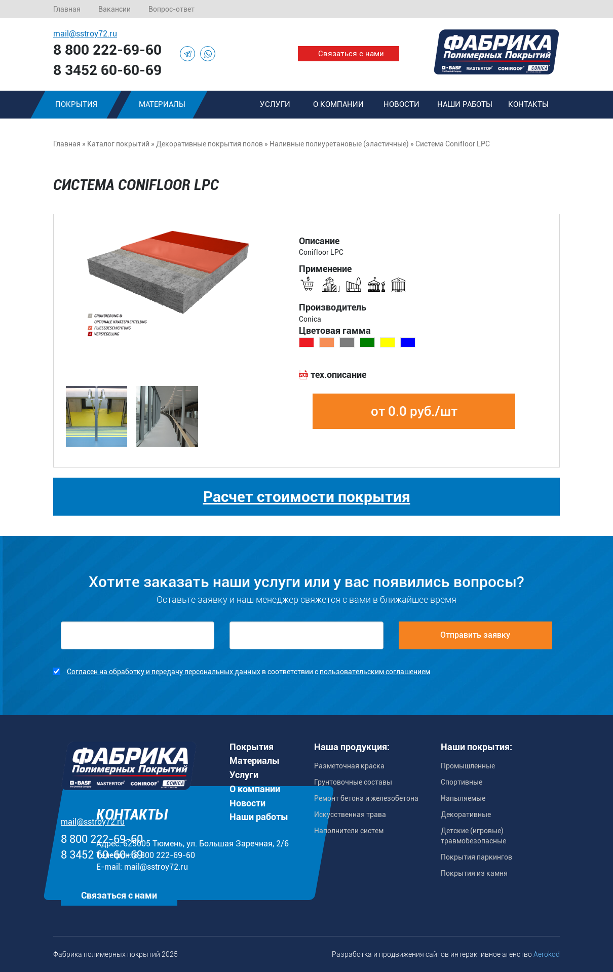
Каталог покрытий (118, 144)
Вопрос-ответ (171, 9)
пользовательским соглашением (375, 672)
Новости (401, 104)
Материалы (162, 104)
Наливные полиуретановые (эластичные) (339, 144)
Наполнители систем (349, 831)
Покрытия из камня (474, 873)
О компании (338, 104)
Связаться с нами (351, 53)
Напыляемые (463, 798)
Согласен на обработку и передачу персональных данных (163, 672)
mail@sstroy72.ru (85, 33)
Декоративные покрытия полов (209, 144)
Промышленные (468, 766)
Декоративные (466, 814)
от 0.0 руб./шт (414, 411)
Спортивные (461, 782)
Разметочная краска (349, 766)
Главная (67, 9)
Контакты (528, 104)
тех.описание (338, 374)
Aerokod (546, 954)
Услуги (275, 104)
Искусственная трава (350, 814)
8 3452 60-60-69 (107, 70)
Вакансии (114, 9)
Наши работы (464, 104)
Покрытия (76, 104)
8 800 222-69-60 (107, 50)
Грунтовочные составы (353, 782)
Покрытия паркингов (476, 857)
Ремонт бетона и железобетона (366, 798)
